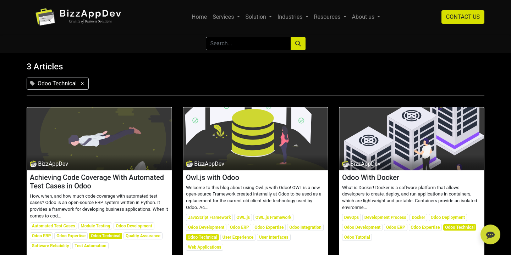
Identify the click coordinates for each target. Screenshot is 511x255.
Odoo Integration (305, 227)
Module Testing (95, 225)
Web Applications (204, 247)
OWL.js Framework (273, 217)
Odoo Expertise (71, 235)
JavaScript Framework (209, 217)
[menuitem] (199, 17)
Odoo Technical (105, 235)
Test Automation (90, 245)
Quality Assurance (143, 235)
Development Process (385, 217)
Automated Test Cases (53, 225)
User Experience (238, 237)
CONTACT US (463, 16)
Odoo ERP (41, 235)
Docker (418, 217)
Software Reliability (50, 245)
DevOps (351, 217)
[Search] (298, 43)
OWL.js (243, 217)
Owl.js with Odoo (212, 177)
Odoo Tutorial (357, 237)
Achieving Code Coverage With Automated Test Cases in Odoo (97, 181)
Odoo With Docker (370, 177)
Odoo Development (134, 225)
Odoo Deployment (448, 217)
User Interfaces (274, 237)
